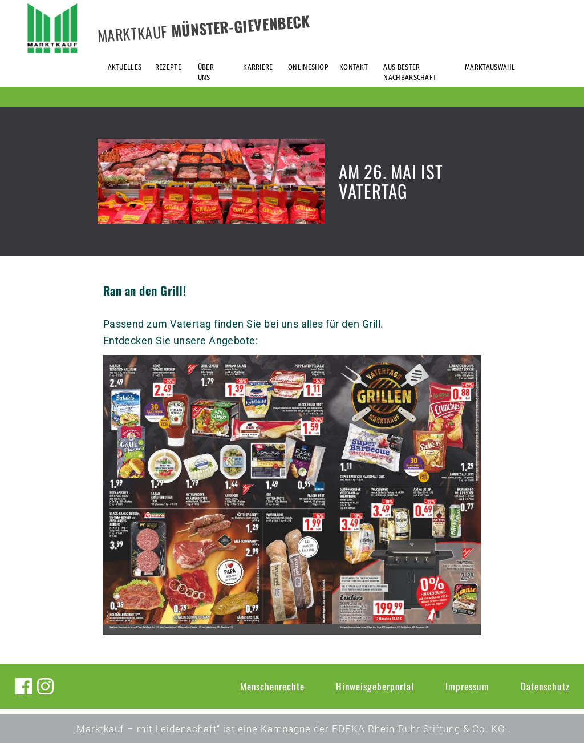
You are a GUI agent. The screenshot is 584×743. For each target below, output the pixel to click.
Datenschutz (545, 686)
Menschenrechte (272, 686)
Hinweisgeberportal (375, 686)
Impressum (467, 686)
